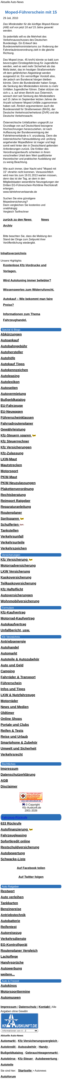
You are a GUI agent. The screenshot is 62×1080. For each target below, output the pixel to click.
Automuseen (11, 997)
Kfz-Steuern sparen (19, 435)
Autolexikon (10, 382)
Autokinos (9, 985)
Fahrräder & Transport (18, 677)
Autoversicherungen (17, 595)
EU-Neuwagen (12, 411)
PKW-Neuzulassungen (18, 483)
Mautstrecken (11, 465)
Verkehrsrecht (12, 754)
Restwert (8, 891)
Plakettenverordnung (17, 489)
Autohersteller (12, 352)
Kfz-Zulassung (12, 453)
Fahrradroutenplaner (17, 423)
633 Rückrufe (11, 823)
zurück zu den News (17, 219)
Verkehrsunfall (12, 536)
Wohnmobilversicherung (20, 601)
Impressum (9, 768)
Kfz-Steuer (26, 1058)
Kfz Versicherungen (16, 447)
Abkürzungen (11, 334)
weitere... (8, 974)
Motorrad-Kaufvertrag (18, 618)
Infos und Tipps (13, 689)
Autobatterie (10, 921)
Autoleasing (10, 376)
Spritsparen (13, 518)
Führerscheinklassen (17, 417)
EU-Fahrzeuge (12, 405)
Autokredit (8, 1046)
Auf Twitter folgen (31, 877)
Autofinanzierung (17, 829)
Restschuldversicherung (20, 847)
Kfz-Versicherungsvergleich (38, 1041)
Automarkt (9, 653)
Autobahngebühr (14, 346)
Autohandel (10, 647)
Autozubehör (27, 1046)
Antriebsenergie (13, 641)
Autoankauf (10, 340)
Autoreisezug (11, 933)
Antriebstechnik (13, 915)
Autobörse (8, 1058)
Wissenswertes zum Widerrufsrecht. (28, 289)
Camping (8, 671)
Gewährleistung (13, 429)
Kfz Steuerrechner (15, 441)
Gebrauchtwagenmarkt (42, 1052)
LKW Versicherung (15, 571)
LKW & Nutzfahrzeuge (18, 695)
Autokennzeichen (14, 370)
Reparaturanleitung (16, 506)
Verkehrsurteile (13, 542)
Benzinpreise (11, 909)
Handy (44, 1046)
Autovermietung (13, 394)
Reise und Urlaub (14, 736)
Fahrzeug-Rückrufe (14, 817)
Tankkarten (9, 903)
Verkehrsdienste (13, 938)
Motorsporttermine (15, 991)
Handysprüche (12, 962)
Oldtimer (7, 713)
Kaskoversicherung (16, 577)
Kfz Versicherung (17, 559)
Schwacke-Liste (13, 859)
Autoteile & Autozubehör (20, 659)
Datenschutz (28, 1006)
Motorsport (9, 471)
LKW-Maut (9, 459)
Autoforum (8, 1076)
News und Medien (15, 707)
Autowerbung (11, 968)
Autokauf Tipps (13, 364)
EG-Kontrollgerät (14, 944)
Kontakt (45, 1006)
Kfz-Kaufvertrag (13, 612)
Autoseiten (9, 388)
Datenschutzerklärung (18, 774)
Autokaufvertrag (13, 624)
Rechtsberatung (13, 495)
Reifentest (9, 927)
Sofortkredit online (15, 841)
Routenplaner (11, 512)
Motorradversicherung (18, 565)
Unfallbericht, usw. (15, 630)
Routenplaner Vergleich (19, 950)
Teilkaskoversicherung (18, 583)
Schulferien (12, 524)
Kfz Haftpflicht (12, 589)
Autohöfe (8, 358)
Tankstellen (10, 530)
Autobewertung (13, 853)
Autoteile (7, 1064)
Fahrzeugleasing (14, 835)
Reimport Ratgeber (15, 501)
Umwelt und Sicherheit (18, 748)
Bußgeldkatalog (13, 399)
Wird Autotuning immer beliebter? (27, 280)
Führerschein (11, 683)
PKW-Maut (9, 477)
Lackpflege (9, 956)
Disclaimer (9, 786)
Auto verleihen (12, 897)
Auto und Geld (12, 665)
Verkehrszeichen (14, 548)
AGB (4, 780)
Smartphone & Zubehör (19, 742)
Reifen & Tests (12, 730)
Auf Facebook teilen (31, 868)
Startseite (25, 1070)
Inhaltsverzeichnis (13, 253)
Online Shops (11, 718)
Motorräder (9, 701)
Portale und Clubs (15, 724)
